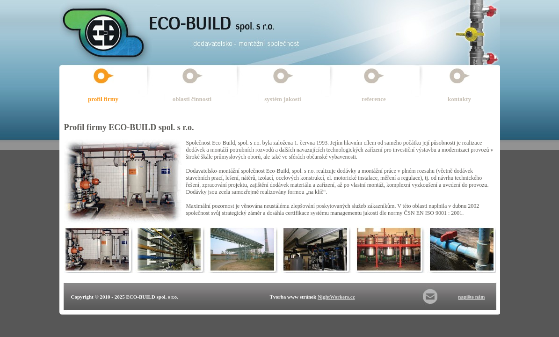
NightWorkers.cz (336, 297)
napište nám (471, 297)
